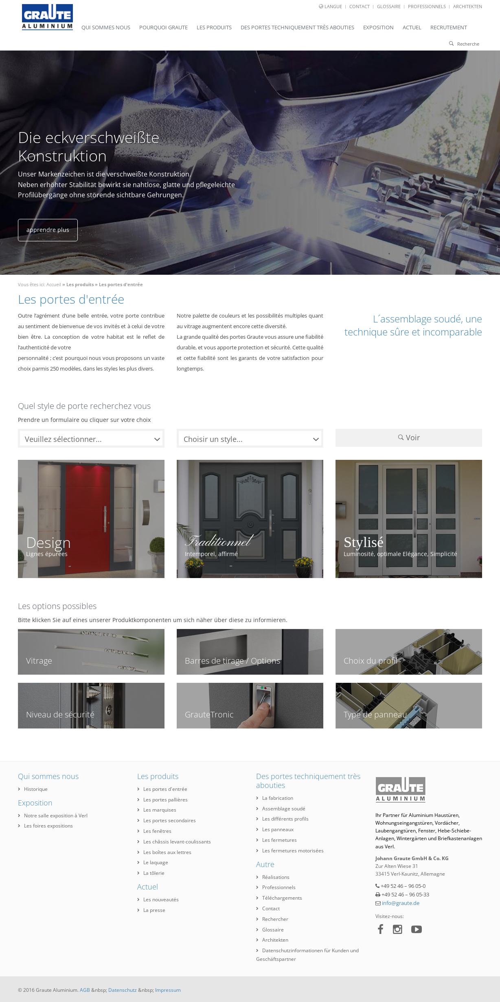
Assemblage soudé (280, 808)
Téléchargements (279, 897)
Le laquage (152, 862)
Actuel (412, 27)
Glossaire (389, 6)
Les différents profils (282, 818)
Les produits (214, 27)
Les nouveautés (158, 899)
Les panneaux (275, 829)
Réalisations (272, 877)
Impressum (168, 990)
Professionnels (427, 6)
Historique (33, 789)
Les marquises (156, 809)
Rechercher (272, 919)
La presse (151, 910)
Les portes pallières (162, 799)
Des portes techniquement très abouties (297, 27)
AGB (85, 990)
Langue (333, 6)
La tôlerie (150, 873)
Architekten (467, 6)
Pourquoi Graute (163, 27)
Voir (409, 437)
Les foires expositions (45, 825)
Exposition (378, 27)
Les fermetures (276, 839)
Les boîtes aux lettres (164, 852)
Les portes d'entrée (121, 284)
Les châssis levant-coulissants (174, 841)
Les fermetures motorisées (290, 850)
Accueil (53, 284)
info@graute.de (400, 903)
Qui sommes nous (105, 27)
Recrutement (448, 27)
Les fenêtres (154, 831)
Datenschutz (122, 990)
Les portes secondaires (166, 820)
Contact (359, 6)
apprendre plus (47, 230)
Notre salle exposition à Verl (53, 815)
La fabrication (274, 798)
